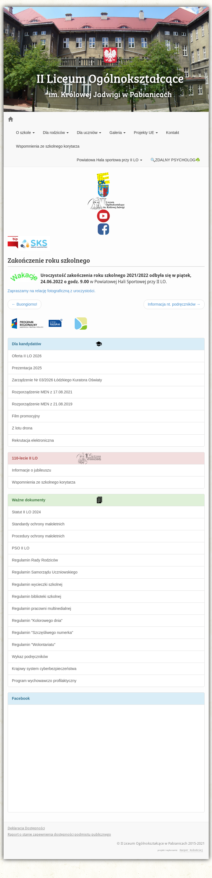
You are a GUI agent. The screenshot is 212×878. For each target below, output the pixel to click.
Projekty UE (146, 132)
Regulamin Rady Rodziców (35, 560)
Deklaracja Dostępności (26, 828)
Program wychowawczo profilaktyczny (44, 680)
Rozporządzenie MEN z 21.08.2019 (42, 404)
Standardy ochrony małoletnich (38, 524)
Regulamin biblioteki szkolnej (36, 596)
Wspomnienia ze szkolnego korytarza (48, 146)
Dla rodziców (56, 132)
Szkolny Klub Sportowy (34, 242)
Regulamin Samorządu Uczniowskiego (45, 572)
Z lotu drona (22, 428)
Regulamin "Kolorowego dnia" (37, 620)
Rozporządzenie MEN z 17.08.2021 (42, 392)
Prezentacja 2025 (27, 368)
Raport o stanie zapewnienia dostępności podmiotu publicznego (59, 834)
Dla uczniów (89, 132)
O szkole (25, 132)
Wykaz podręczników (30, 656)
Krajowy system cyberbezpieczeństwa (44, 668)
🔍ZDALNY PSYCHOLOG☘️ (175, 160)
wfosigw (73, 320)
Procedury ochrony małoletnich (38, 536)
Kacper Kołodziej (191, 850)
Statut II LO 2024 (26, 512)
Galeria (117, 132)
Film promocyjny (26, 416)
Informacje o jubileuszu (31, 470)
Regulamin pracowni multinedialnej (41, 608)
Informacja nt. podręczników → (174, 304)
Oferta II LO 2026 (27, 356)
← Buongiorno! (24, 304)
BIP (13, 238)
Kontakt (172, 132)
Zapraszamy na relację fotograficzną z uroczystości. (51, 291)
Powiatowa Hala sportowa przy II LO (109, 160)
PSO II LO (21, 548)
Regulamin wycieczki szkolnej (37, 584)
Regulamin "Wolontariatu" (34, 644)
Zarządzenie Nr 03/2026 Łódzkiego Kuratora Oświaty (57, 380)
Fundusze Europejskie (27, 320)
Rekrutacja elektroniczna (33, 440)
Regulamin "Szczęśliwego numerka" (42, 632)
